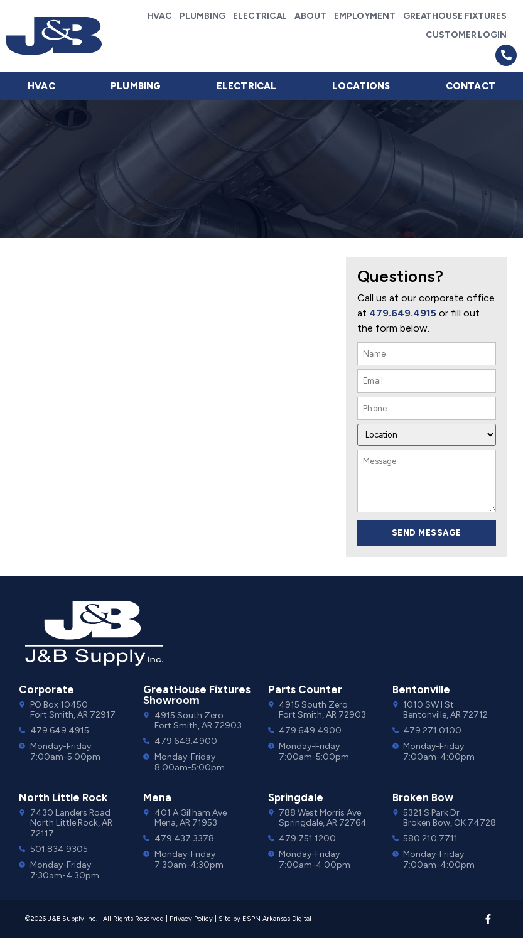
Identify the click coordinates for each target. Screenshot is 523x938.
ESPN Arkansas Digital (276, 919)
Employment (365, 16)
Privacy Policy (191, 919)
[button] (506, 55)
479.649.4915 (402, 313)
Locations (361, 86)
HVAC (160, 16)
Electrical (260, 16)
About (310, 16)
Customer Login (466, 35)
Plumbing (202, 16)
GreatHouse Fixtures (455, 16)
